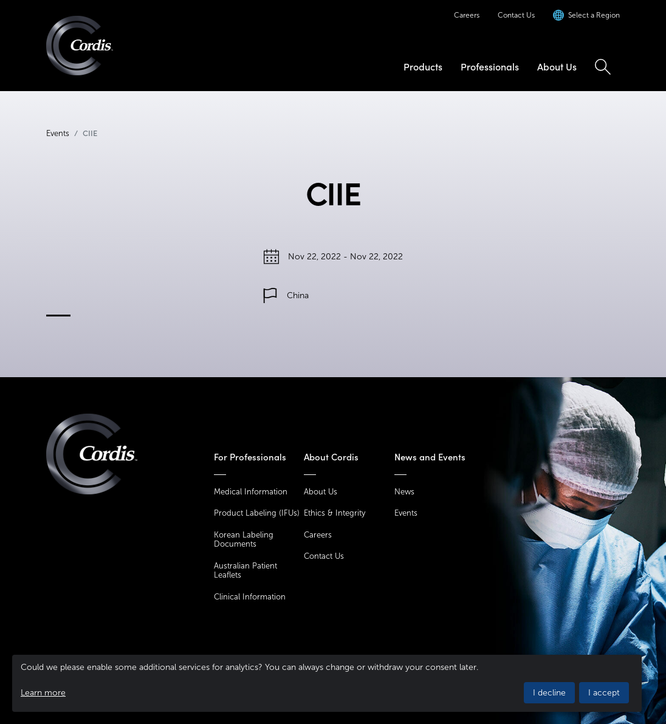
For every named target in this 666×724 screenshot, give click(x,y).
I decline (549, 693)
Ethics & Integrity (334, 512)
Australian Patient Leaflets (245, 570)
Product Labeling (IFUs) (257, 512)
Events (57, 133)
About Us (557, 67)
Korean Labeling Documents (243, 539)
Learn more (43, 693)
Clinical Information (250, 596)
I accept (604, 693)
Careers (466, 15)
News (404, 491)
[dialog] (327, 683)
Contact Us (516, 15)
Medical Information (250, 491)
